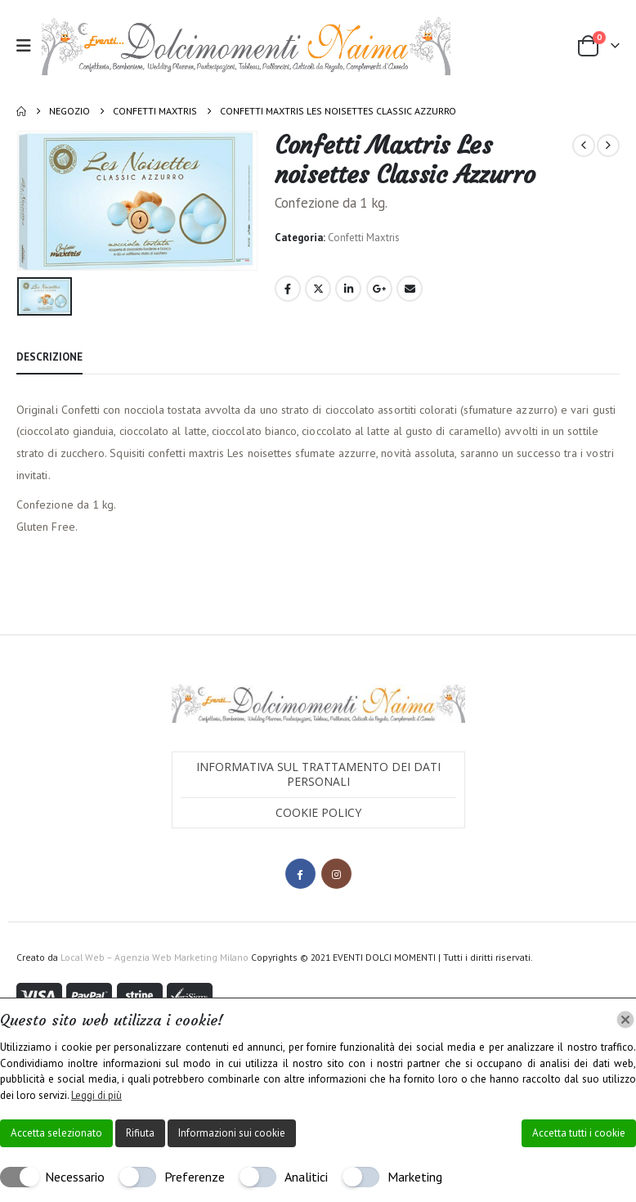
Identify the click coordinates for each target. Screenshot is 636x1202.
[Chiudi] (625, 1019)
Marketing (414, 1176)
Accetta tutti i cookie (578, 1133)
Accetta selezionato (56, 1133)
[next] (608, 145)
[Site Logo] (246, 45)
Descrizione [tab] (49, 355)
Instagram (336, 873)
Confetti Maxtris (364, 237)
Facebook (288, 289)
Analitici (306, 1176)
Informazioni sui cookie (231, 1133)
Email (409, 289)
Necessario (75, 1176)
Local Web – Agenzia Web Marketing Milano (155, 956)
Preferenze (194, 1176)
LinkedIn (348, 289)
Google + (379, 289)
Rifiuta (140, 1133)
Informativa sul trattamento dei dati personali (318, 773)
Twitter (318, 289)
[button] (29, 46)
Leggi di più (96, 1095)
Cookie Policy (318, 811)
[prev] (583, 145)
